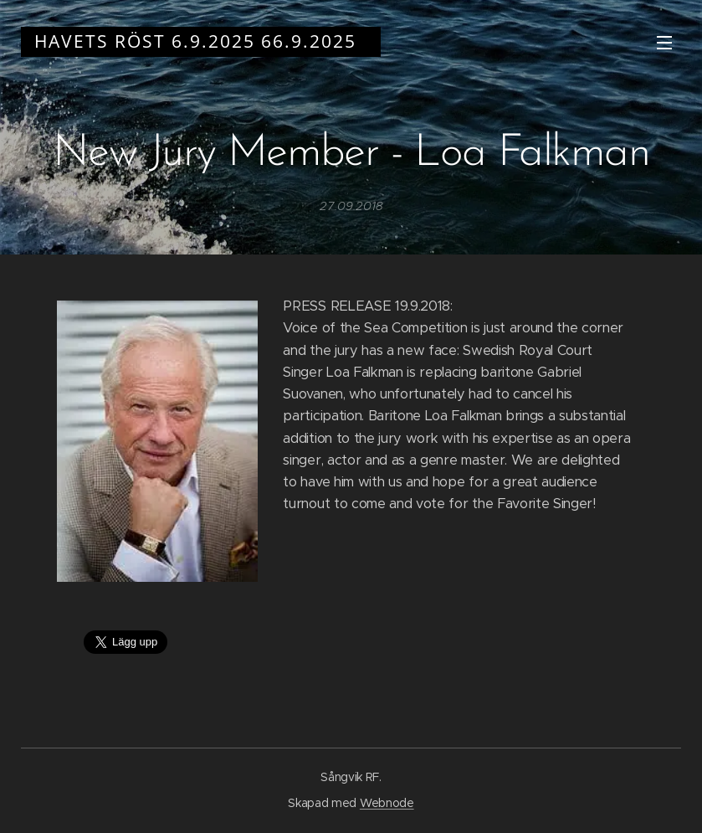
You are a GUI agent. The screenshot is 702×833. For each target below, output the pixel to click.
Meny (664, 43)
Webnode (387, 802)
